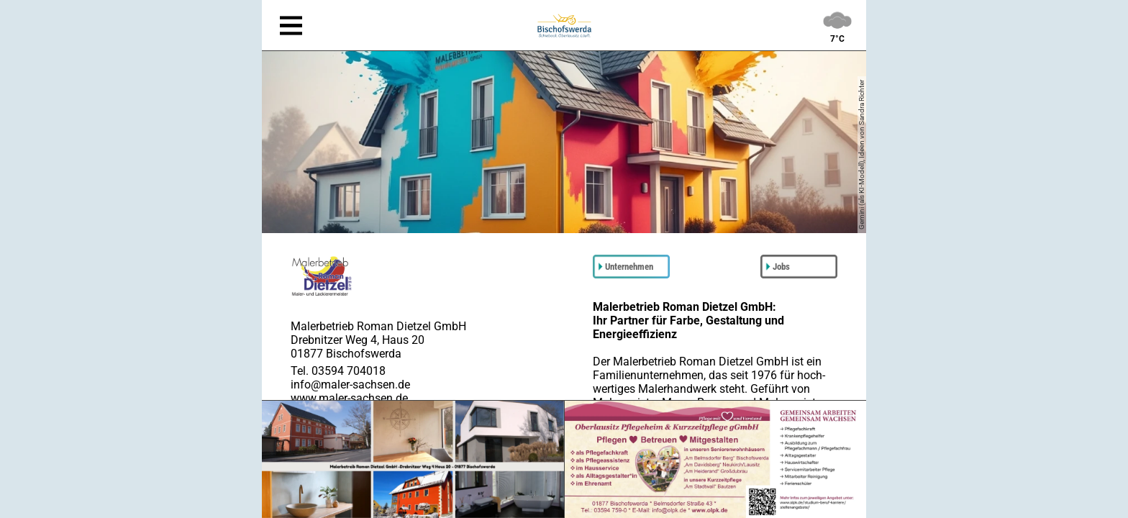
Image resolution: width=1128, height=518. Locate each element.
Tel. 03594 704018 (338, 371)
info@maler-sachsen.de (350, 384)
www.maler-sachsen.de (349, 398)
